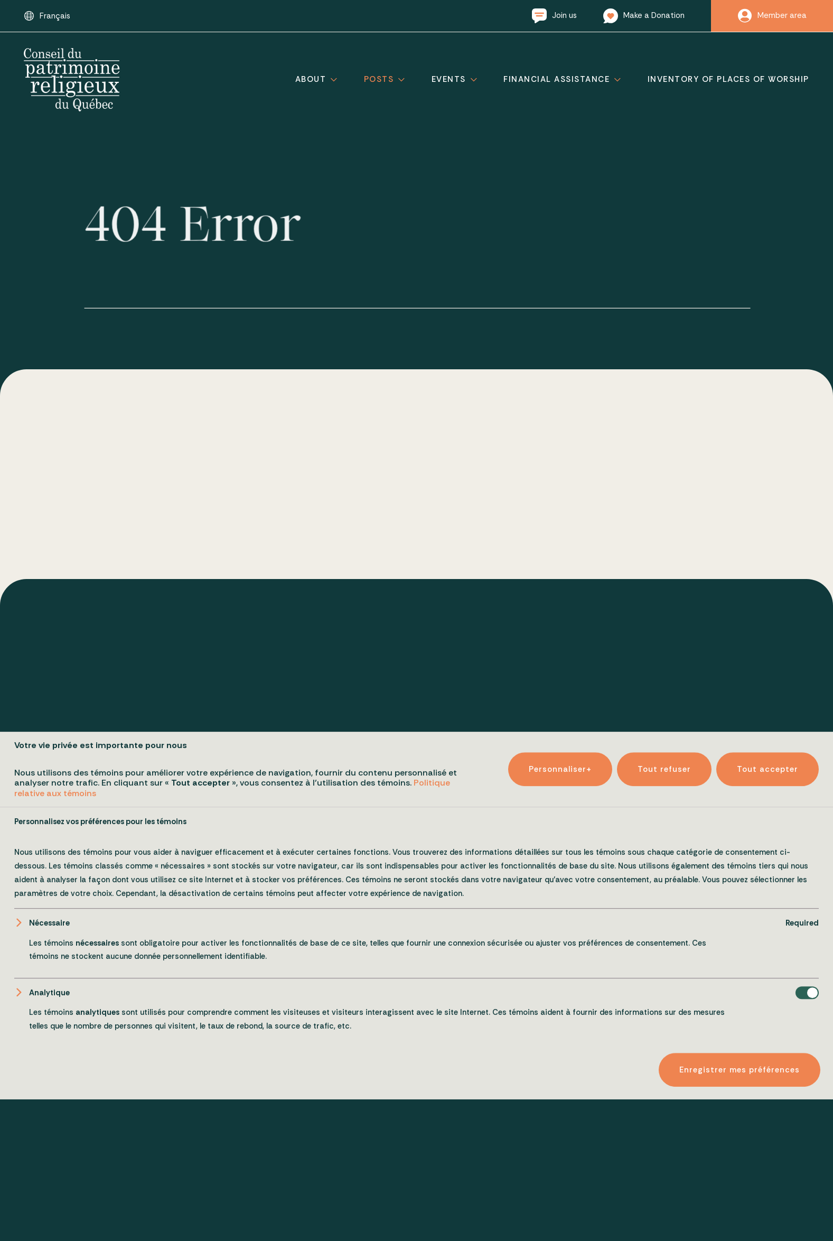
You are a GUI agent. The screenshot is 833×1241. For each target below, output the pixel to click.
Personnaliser (560, 1199)
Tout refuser (664, 1199)
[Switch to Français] (47, 16)
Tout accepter (767, 1199)
